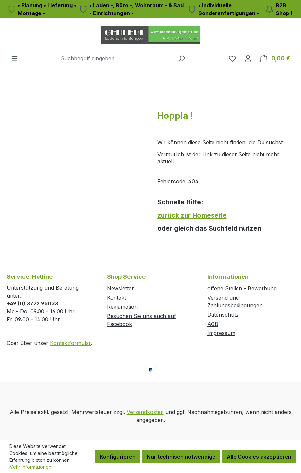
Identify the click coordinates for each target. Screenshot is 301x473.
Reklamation (122, 306)
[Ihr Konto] (248, 58)
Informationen (228, 276)
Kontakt (116, 297)
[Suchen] (181, 58)
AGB (212, 324)
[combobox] (116, 58)
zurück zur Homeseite (192, 215)
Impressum (221, 333)
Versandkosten (145, 412)
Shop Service (126, 276)
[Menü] (14, 58)
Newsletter (120, 288)
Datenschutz (223, 314)
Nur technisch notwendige (181, 456)
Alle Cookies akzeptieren (259, 456)
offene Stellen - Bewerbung (242, 288)
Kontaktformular (70, 343)
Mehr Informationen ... (32, 467)
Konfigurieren (118, 456)
